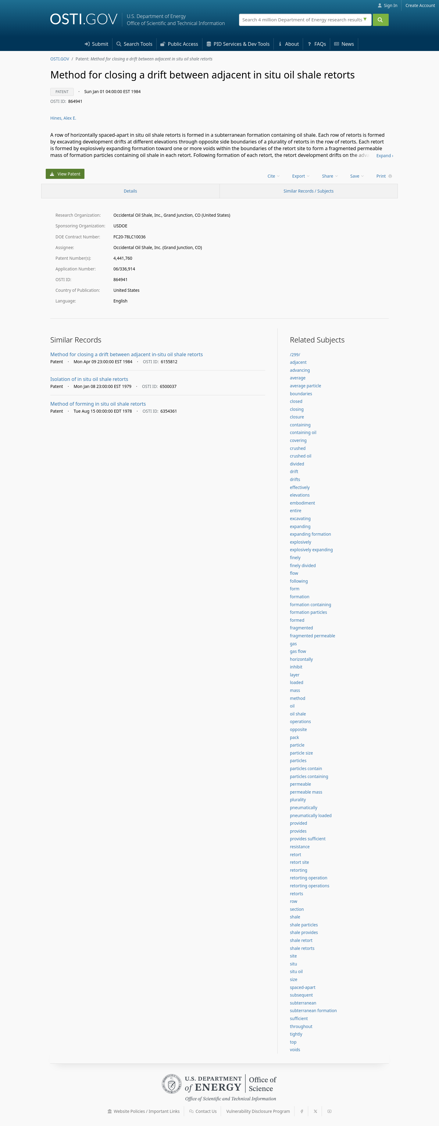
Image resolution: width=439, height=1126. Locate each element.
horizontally (301, 659)
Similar (309, 191)
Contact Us (203, 1111)
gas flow (298, 651)
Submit (97, 44)
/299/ (295, 354)
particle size (301, 753)
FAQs (316, 44)
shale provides (304, 932)
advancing (300, 370)
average (297, 378)
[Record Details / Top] (130, 191)
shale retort (301, 940)
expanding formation (310, 534)
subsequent (301, 995)
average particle (305, 386)
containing (300, 425)
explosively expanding (311, 549)
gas (293, 643)
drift (294, 471)
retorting (298, 870)
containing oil (303, 432)
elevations (300, 495)
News (344, 44)
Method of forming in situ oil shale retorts (98, 403)
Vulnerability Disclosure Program (258, 1111)
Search (134, 44)
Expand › (385, 155)
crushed (297, 448)
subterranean (303, 1003)
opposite (298, 729)
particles (298, 760)
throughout (301, 1026)
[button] (110, 1111)
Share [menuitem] (330, 176)
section (297, 909)
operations (300, 721)
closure (297, 417)
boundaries (301, 393)
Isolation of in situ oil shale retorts (89, 379)
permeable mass (306, 792)
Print (384, 176)
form (294, 589)
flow (294, 573)
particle (297, 745)
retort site (299, 862)
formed (297, 620)
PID (238, 44)
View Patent (65, 174)
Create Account (420, 5)
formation (299, 596)
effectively (300, 487)
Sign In (388, 5)
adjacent (298, 362)
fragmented (301, 628)
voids (295, 1049)
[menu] (274, 176)
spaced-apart (303, 987)
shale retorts (302, 948)
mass (295, 690)
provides (298, 831)
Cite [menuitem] (274, 176)
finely (295, 557)
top (293, 1042)
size (293, 979)
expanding (300, 526)
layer (294, 675)
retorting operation (308, 878)
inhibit (296, 667)
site (293, 956)
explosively (300, 542)
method (297, 698)
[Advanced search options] (366, 18)
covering (298, 440)
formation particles (308, 612)
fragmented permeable (312, 636)
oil (292, 706)
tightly (296, 1034)
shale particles (304, 925)
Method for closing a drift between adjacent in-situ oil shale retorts (126, 354)
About (288, 44)
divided (297, 464)
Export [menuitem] (301, 176)
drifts (295, 479)
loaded (296, 682)
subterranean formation (313, 1010)
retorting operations (309, 886)
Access (179, 44)
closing (297, 409)
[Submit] (381, 20)
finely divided (303, 565)
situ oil (296, 971)
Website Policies (144, 1111)
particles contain (306, 768)
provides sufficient (308, 839)
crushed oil (300, 456)
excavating (300, 518)
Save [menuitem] (357, 176)
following (299, 581)
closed (296, 401)
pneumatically (303, 807)
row (293, 901)
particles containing (309, 776)
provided (298, 823)
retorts (296, 893)
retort (295, 854)
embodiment (302, 503)
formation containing (310, 604)
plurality (298, 799)
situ (293, 964)
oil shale (298, 714)
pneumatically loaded (311, 815)
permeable (300, 784)
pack (294, 737)
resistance (300, 846)
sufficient (299, 1018)
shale (295, 917)
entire (296, 510)
